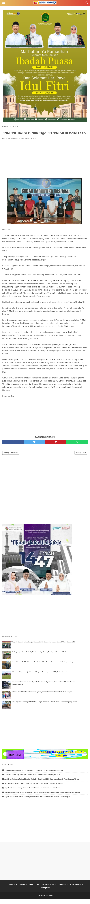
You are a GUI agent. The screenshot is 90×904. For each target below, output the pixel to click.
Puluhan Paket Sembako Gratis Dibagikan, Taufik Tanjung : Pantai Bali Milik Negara (41, 697)
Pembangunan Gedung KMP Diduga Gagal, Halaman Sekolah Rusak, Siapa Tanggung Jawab (44, 707)
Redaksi (10, 890)
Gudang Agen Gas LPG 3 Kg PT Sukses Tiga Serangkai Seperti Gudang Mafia (39, 657)
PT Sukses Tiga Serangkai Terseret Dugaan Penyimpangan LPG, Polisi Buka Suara (40, 677)
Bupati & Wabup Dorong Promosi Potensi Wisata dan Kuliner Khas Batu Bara (32, 793)
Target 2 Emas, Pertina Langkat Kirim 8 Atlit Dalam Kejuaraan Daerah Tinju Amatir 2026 (43, 647)
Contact (21, 890)
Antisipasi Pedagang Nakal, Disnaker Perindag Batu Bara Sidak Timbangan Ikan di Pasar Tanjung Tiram (41, 784)
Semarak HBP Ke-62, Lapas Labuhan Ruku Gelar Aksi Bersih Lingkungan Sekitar (33, 789)
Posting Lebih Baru (11, 458)
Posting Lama (81, 458)
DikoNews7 (49, 901)
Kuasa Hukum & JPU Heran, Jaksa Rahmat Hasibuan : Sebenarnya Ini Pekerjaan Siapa (42, 667)
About (30, 890)
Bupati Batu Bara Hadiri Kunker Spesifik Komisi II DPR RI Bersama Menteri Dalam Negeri (37, 802)
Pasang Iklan (45, 893)
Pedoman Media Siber (45, 890)
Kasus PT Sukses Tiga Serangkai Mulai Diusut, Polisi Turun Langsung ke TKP (32, 780)
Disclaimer (63, 890)
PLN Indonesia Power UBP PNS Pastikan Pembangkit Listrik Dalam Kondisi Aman (33, 775)
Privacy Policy (77, 890)
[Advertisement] (45, 163)
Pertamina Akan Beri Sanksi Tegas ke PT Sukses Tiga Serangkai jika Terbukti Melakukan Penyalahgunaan (42, 797)
